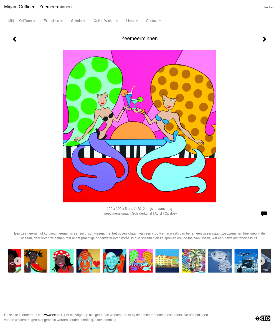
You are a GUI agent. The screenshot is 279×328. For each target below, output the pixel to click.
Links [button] (132, 21)
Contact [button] (153, 21)
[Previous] (18, 261)
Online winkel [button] (106, 21)
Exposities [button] (53, 21)
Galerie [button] (78, 21)
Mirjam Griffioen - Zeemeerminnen (38, 6)
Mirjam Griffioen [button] (21, 21)
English (268, 7)
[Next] (261, 261)
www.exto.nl (53, 315)
